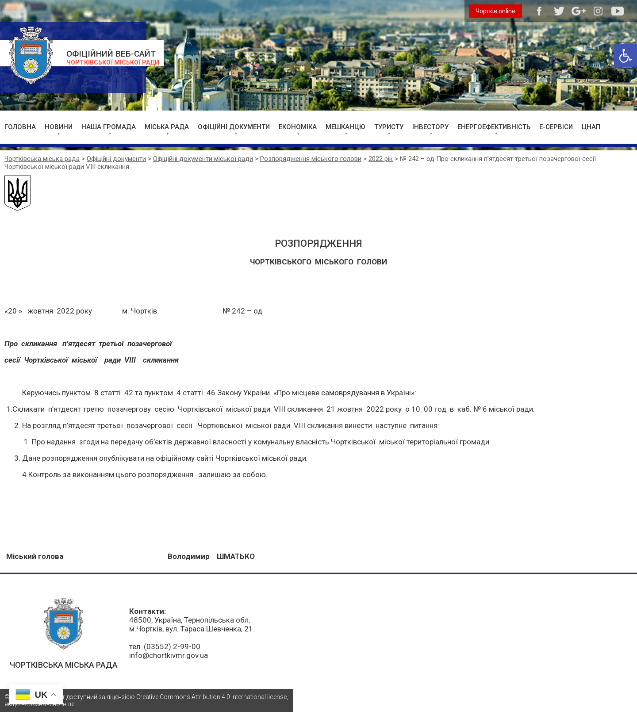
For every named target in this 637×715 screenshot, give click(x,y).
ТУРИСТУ (388, 127)
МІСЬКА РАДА (167, 127)
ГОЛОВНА (20, 127)
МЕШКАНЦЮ (345, 127)
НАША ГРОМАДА (108, 127)
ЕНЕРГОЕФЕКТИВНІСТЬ (493, 127)
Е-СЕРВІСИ (556, 127)
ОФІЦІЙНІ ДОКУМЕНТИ (234, 127)
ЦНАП (591, 127)
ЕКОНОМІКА (298, 127)
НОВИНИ (59, 127)
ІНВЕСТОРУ (430, 127)
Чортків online (495, 11)
